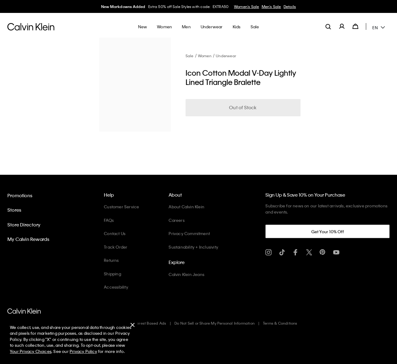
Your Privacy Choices (30, 351)
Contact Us (114, 233)
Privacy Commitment (189, 233)
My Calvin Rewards (28, 239)
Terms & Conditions (280, 323)
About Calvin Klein (186, 206)
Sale (190, 55)
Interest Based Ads (149, 323)
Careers (176, 220)
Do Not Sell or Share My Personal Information (214, 323)
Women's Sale (246, 6)
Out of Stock (242, 107)
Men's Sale (271, 6)
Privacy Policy (83, 351)
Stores (14, 210)
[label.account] (342, 26)
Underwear (226, 55)
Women (204, 55)
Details (290, 6)
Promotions (19, 195)
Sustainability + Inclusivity (193, 247)
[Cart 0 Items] (355, 26)
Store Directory (23, 225)
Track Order (115, 247)
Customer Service (121, 206)
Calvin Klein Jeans (186, 274)
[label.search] (328, 26)
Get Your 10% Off (327, 231)
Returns (111, 260)
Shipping (112, 273)
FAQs (109, 220)
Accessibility (116, 287)
